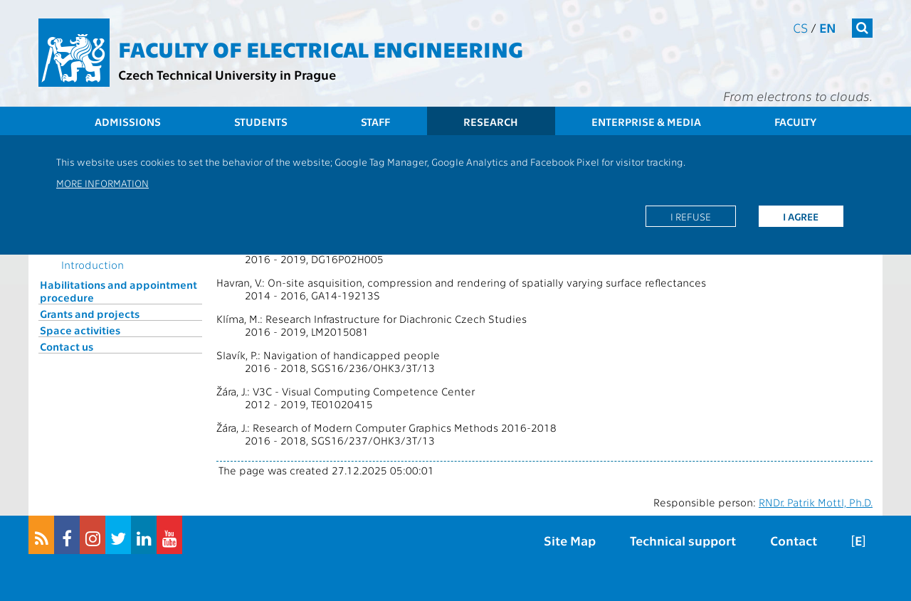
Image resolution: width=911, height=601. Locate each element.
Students (261, 121)
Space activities (80, 330)
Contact (793, 540)
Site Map (570, 540)
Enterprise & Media (646, 121)
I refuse (690, 216)
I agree (800, 216)
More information (102, 182)
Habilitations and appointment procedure (118, 291)
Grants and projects (89, 313)
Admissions (128, 121)
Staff (375, 121)
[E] (858, 540)
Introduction (92, 264)
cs (800, 27)
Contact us (66, 346)
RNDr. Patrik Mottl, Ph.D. (816, 502)
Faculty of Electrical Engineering (320, 48)
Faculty (795, 121)
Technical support (683, 540)
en (827, 27)
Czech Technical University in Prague (227, 74)
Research (490, 121)
